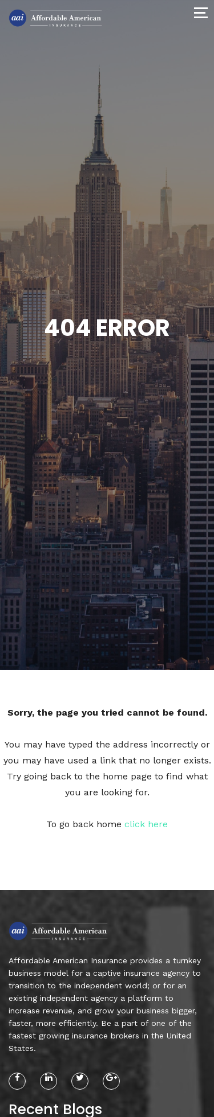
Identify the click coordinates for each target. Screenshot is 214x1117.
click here (146, 824)
